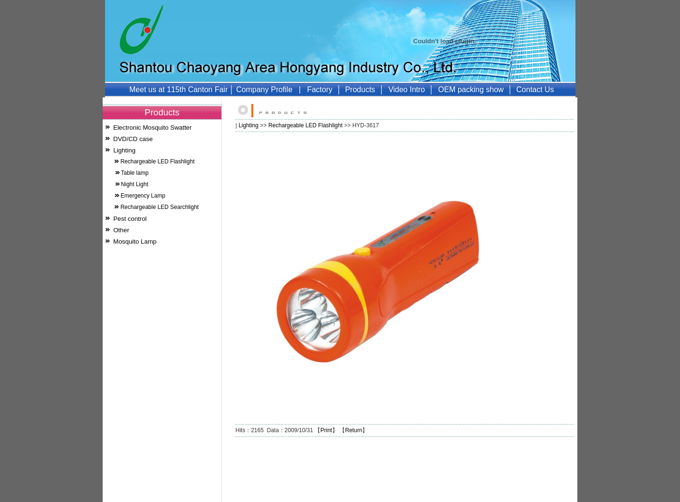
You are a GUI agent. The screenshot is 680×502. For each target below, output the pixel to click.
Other (121, 230)
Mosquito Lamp (134, 241)
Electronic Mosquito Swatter (152, 127)
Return (353, 430)
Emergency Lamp (143, 195)
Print (326, 430)
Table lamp (135, 173)
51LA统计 (205, 498)
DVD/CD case (133, 138)
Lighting (124, 150)
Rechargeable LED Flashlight (157, 161)
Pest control (129, 218)
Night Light (134, 184)
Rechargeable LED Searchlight (159, 207)
